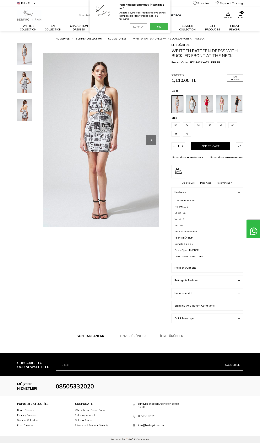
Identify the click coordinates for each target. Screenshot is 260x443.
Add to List (188, 182)
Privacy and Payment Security (91, 425)
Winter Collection (28, 27)
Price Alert (205, 182)
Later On (138, 26)
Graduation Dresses (79, 27)
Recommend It (224, 182)
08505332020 (75, 386)
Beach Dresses (26, 410)
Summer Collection (187, 27)
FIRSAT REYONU (234, 27)
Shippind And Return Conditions (207, 306)
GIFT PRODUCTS (212, 27)
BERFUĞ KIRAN (180, 45)
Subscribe (232, 365)
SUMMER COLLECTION (89, 38)
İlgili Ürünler (171, 336)
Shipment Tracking (229, 3)
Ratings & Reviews (207, 280)
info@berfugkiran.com (151, 425)
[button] (151, 140)
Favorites (201, 3)
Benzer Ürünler (132, 336)
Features (207, 192)
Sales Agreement (85, 415)
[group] (101, 140)
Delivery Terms (83, 420)
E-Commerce (141, 439)
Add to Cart (210, 146)
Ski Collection (53, 27)
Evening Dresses (26, 415)
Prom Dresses (25, 425)
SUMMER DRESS (117, 38)
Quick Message (207, 318)
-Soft (130, 439)
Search (173, 15)
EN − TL (26, 3)
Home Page (62, 38)
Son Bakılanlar (90, 336)
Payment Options (207, 268)
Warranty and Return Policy (90, 410)
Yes (159, 26)
